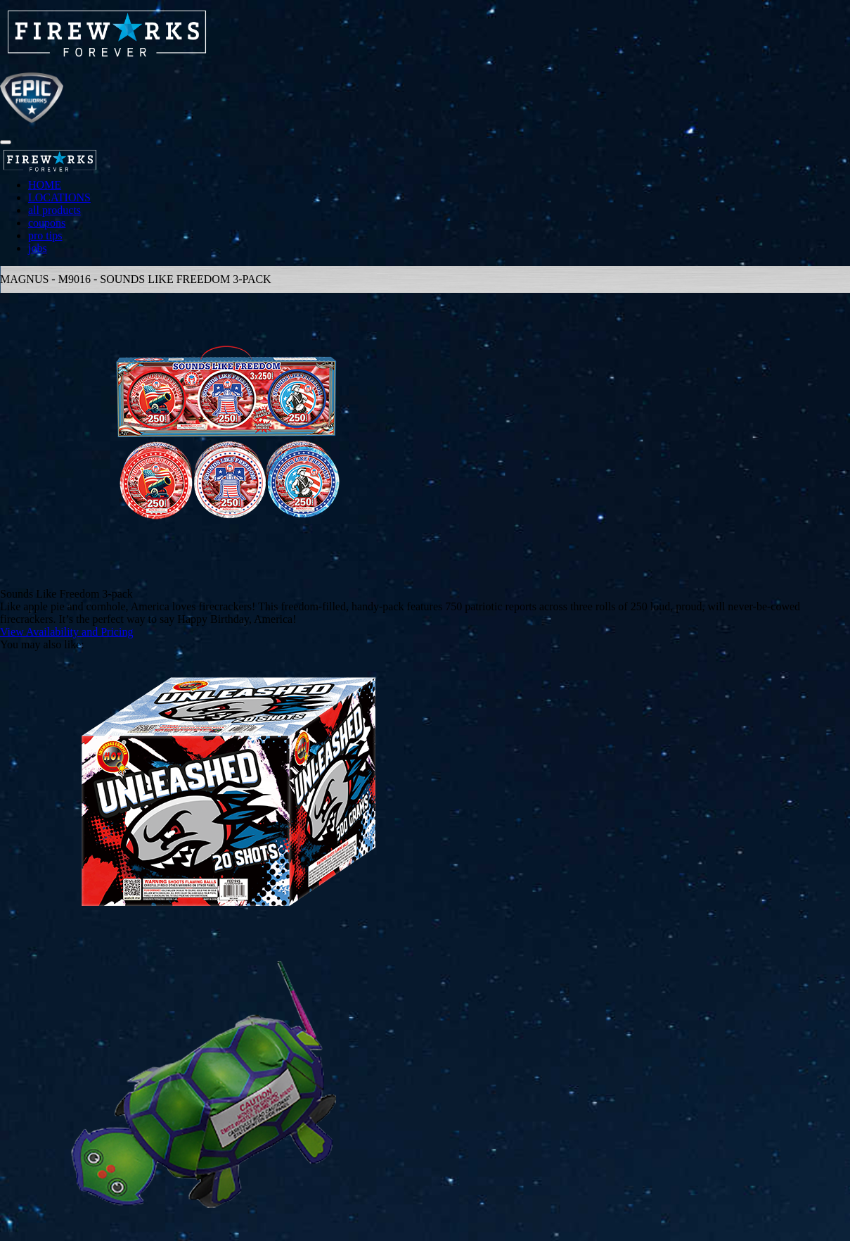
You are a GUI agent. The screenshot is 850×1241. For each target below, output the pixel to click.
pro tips (45, 235)
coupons (46, 223)
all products (54, 210)
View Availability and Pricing (66, 632)
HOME (44, 185)
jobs (37, 248)
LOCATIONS (59, 197)
